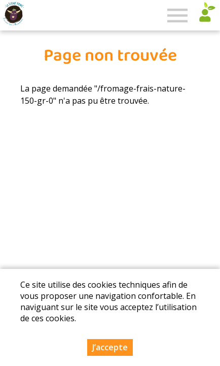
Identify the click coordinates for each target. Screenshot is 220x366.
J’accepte (110, 347)
